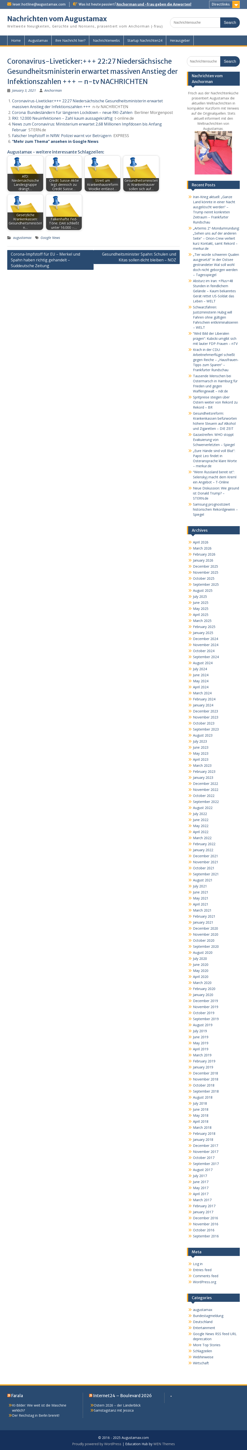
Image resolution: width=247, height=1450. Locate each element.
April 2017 (200, 1194)
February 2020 (204, 988)
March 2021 (202, 910)
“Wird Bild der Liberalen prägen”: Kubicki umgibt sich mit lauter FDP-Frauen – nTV (215, 338)
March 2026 (202, 548)
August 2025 (203, 590)
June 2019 (200, 1037)
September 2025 (206, 584)
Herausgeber (180, 40)
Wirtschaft (201, 1363)
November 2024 (205, 644)
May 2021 (200, 898)
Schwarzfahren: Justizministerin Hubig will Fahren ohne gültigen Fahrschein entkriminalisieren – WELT (215, 317)
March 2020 (202, 982)
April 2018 (200, 1121)
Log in (198, 1264)
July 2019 (200, 1031)
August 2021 (203, 880)
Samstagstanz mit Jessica (114, 1410)
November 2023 (205, 717)
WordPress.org (204, 1282)
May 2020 (200, 970)
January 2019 (203, 1067)
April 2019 (200, 1049)
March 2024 (202, 693)
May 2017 (200, 1187)
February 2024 (204, 699)
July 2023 (200, 741)
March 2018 (202, 1127)
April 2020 (200, 976)
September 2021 (206, 874)
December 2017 (205, 1145)
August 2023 (203, 735)
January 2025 (203, 632)
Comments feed (205, 1276)
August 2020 (203, 952)
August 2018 (203, 1097)
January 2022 (203, 850)
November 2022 (205, 789)
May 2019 (200, 1043)
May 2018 (200, 1115)
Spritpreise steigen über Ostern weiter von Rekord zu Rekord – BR (215, 402)
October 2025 (203, 578)
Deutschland (203, 1321)
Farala (17, 1395)
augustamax (22, 237)
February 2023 (204, 771)
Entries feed (202, 1270)
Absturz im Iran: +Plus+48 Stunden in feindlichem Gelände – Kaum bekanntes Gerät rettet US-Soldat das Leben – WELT (214, 291)
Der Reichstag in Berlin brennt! (35, 1415)
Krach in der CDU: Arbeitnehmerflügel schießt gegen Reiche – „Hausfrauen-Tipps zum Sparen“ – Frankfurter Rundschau (216, 359)
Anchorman (53, 90)
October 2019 (203, 1013)
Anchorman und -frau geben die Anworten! (154, 4)
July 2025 (200, 596)
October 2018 (203, 1085)
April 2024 (200, 687)
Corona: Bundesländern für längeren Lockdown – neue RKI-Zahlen (72, 112)
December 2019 (205, 1000)
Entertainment (204, 1327)
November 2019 (205, 1006)
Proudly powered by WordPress (96, 1444)
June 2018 (200, 1109)
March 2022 (202, 838)
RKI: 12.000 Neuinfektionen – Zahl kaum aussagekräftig (62, 118)
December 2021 (205, 856)
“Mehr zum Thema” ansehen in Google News (55, 141)
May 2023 (200, 753)
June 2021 (200, 892)
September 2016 (206, 1236)
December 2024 (205, 638)
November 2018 (205, 1079)
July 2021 (200, 886)
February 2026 (204, 554)
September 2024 (206, 657)
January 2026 (203, 560)
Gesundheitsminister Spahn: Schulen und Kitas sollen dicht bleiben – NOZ (139, 257)
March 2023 (202, 765)
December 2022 (205, 783)
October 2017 (203, 1157)
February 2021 (204, 916)
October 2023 (203, 723)
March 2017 (202, 1200)
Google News (50, 237)
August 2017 (203, 1169)
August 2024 (203, 663)
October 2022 (203, 795)
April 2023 (200, 759)
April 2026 (200, 542)
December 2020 (205, 928)
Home (16, 40)
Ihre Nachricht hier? (70, 40)
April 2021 (200, 904)
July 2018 (200, 1103)
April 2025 (200, 614)
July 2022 (200, 813)
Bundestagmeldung (208, 1315)
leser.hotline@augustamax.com (39, 4)
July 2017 (200, 1175)
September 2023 (206, 729)
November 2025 (205, 572)
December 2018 (205, 1073)
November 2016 (205, 1224)
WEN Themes (164, 1444)
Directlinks (221, 4)
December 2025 (205, 566)
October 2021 (203, 868)
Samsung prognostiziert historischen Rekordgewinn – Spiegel (215, 509)
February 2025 (204, 626)
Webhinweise (203, 1357)
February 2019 (204, 1061)
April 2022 (200, 832)
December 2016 (205, 1218)
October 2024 (203, 650)
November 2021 (205, 862)
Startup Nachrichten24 (144, 40)
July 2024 (200, 669)
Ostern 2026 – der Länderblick (117, 1405)
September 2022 (206, 801)
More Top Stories (206, 1345)
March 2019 (202, 1055)
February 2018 (204, 1133)
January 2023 (203, 777)
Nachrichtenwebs (106, 40)
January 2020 (203, 994)
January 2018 (203, 1139)
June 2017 (200, 1181)
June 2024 (200, 675)
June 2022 (200, 819)
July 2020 (200, 958)
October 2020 (203, 940)
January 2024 (203, 705)
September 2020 (206, 946)
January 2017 (203, 1212)
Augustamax (38, 40)
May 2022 (200, 825)
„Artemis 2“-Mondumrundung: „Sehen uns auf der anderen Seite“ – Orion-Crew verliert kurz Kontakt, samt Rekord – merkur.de (216, 238)
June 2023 (200, 747)
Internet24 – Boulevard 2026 (122, 1395)
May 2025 (200, 608)
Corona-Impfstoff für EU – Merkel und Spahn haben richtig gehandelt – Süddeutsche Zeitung (45, 259)
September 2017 (206, 1163)
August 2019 (203, 1025)
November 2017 (205, 1151)
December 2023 (205, 711)
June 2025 (200, 602)
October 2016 (203, 1230)
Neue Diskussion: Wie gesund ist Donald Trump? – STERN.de (216, 493)
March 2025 (202, 620)
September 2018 (206, 1091)
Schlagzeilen (202, 1351)
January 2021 (203, 922)
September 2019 (206, 1019)
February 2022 (204, 844)
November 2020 (205, 934)
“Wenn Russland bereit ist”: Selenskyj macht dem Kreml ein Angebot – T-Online (214, 477)
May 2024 (200, 681)
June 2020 (200, 964)
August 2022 (203, 807)
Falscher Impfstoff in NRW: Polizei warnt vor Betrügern (61, 135)
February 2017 (204, 1206)
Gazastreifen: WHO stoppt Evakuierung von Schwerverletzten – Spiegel (214, 439)
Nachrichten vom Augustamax (57, 18)
